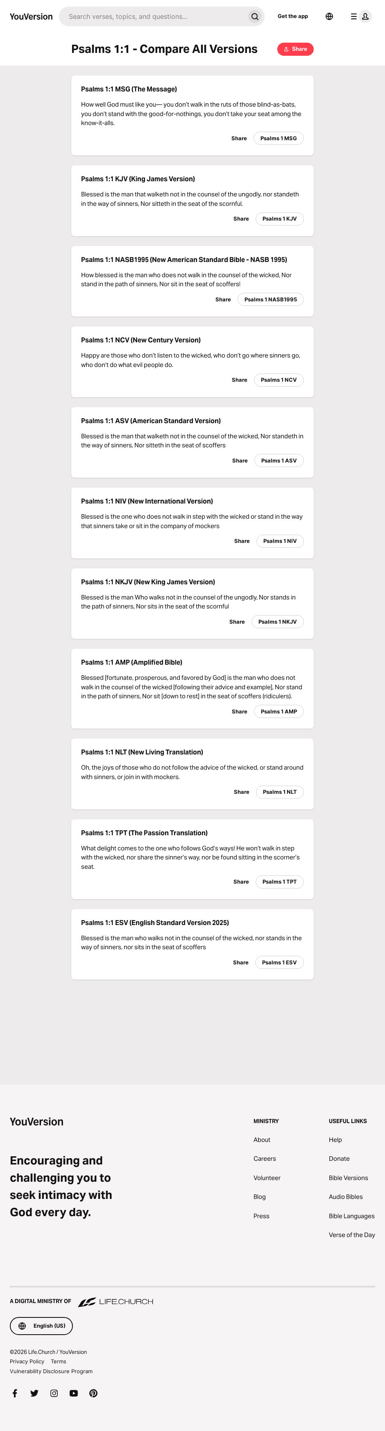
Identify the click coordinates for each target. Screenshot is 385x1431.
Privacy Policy (27, 1361)
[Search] (152, 16)
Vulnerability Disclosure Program (51, 1371)
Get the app (293, 16)
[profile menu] (359, 16)
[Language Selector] (329, 16)
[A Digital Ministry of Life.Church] (192, 1297)
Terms (58, 1361)
